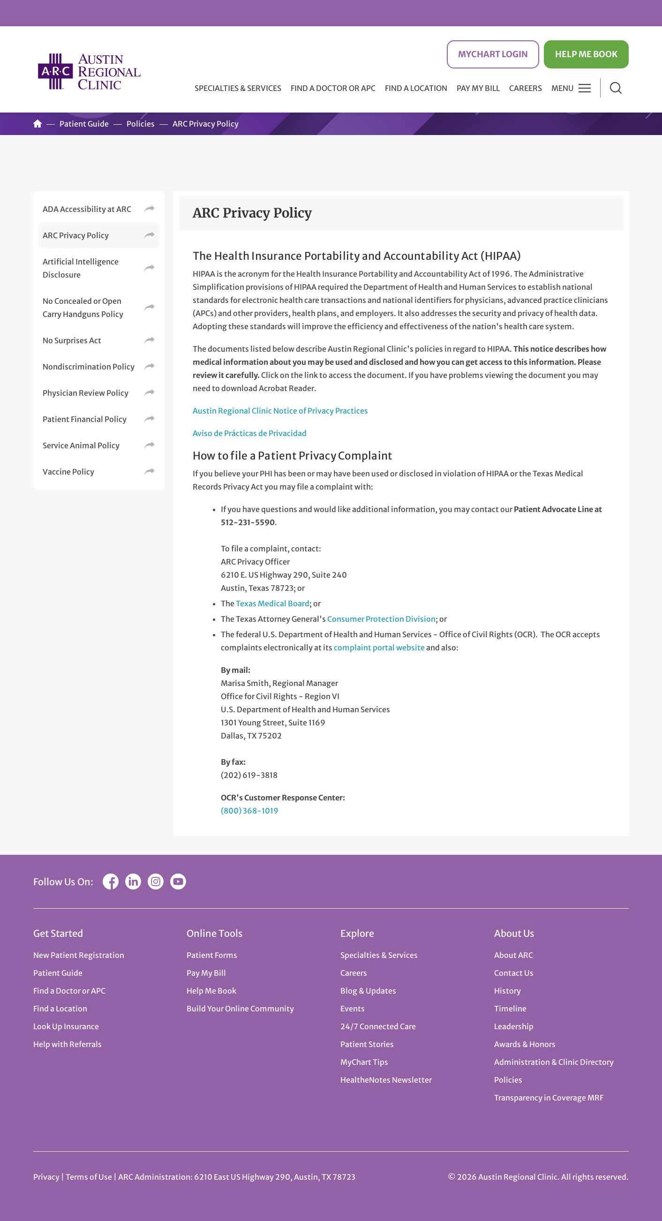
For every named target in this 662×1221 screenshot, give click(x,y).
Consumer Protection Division (381, 619)
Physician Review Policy (85, 393)
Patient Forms (212, 955)
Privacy (46, 1177)
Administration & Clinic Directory (554, 1062)
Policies (141, 123)
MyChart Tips (364, 1062)
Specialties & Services (379, 955)
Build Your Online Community (240, 1008)
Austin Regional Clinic (89, 71)
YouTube (178, 881)
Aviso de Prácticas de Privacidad (250, 433)
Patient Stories (367, 1044)
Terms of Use (89, 1177)
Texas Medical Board (272, 603)
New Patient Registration (78, 955)
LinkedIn (133, 881)
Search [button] (616, 88)
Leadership (514, 1026)
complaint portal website (379, 647)
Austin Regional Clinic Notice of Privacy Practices (280, 410)
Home (37, 124)
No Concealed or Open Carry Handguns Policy (83, 307)
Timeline (510, 1008)
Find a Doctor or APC (333, 88)
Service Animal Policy (81, 445)
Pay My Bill (478, 88)
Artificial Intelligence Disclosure (81, 268)
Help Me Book (586, 54)
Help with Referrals (67, 1044)
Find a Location (416, 88)
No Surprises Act (72, 340)
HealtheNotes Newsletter (386, 1080)
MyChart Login (493, 54)
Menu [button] (562, 88)
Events (352, 1008)
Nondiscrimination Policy (89, 366)
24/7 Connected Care (378, 1026)
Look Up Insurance (66, 1026)
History (507, 990)
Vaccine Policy (68, 471)
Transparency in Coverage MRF (548, 1097)
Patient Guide (84, 123)
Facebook (111, 881)
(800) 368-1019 (249, 810)
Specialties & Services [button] (238, 88)
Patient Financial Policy (85, 419)
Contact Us (514, 973)
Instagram (156, 881)
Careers (525, 88)
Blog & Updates (368, 990)
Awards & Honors (525, 1044)
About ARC (513, 955)
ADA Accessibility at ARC (87, 209)
